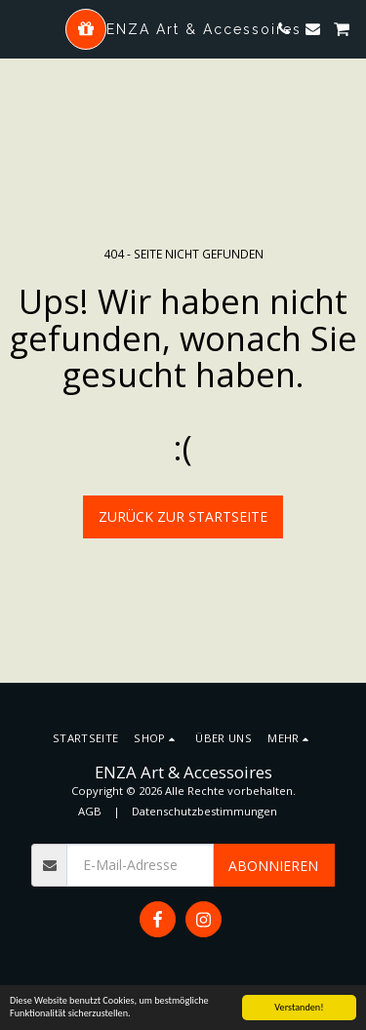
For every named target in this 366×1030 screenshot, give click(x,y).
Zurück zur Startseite (183, 516)
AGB (90, 811)
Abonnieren (273, 865)
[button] (21, 28)
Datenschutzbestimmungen (204, 811)
